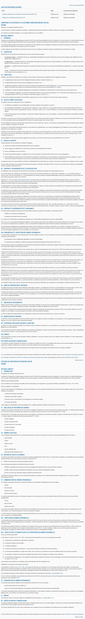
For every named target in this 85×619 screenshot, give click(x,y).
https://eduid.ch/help (48, 120)
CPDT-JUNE (57, 87)
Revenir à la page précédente (76, 5)
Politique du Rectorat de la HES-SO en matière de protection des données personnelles (25, 357)
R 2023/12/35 (74, 357)
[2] (59, 242)
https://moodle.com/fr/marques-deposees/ (72, 354)
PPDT (17, 577)
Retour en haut (79, 360)
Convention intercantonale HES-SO (21, 179)
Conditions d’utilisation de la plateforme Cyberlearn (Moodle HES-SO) (19, 14)
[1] (79, 40)
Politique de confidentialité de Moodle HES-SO (13, 17)
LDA (75, 90)
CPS (78, 92)
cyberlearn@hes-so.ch (6, 338)
